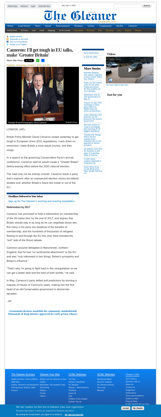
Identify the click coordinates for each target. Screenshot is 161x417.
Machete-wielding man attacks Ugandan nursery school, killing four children (93, 76)
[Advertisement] (42, 339)
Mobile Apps (12, 6)
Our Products (131, 379)
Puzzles (138, 30)
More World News (91, 53)
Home (10, 25)
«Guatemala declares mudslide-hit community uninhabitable (43, 311)
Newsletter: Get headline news (52, 385)
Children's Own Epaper (78, 399)
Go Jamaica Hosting (105, 385)
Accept (126, 408)
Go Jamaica (73, 385)
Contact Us (130, 387)
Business (78, 25)
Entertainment (63, 25)
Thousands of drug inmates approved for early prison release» (43, 314)
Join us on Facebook (18, 42)
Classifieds (78, 30)
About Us (129, 384)
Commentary (105, 25)
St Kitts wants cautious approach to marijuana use (92, 161)
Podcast (128, 30)
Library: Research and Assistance (25, 385)
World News (12, 30)
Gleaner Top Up (75, 402)
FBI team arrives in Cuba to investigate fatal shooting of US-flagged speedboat (92, 128)
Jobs (119, 30)
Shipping (51, 30)
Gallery (43, 390)
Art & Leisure (64, 30)
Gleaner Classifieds (77, 382)
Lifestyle (132, 25)
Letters (91, 25)
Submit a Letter (132, 398)
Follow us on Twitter (18, 44)
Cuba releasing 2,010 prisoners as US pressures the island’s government (93, 118)
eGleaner (24, 6)
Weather (100, 390)
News (37, 25)
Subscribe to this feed (19, 39)
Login (33, 6)
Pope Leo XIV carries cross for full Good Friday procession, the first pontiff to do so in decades (93, 87)
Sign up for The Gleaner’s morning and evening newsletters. (41, 201)
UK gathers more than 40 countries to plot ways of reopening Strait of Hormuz (93, 152)
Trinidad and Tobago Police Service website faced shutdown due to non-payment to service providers (93, 140)
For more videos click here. (117, 85)
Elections (90, 30)
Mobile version (16, 36)
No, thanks (138, 408)
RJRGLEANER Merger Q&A (137, 404)
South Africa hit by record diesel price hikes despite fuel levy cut (93, 170)
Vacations (110, 30)
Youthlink (72, 390)
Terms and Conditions (135, 396)
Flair (100, 30)
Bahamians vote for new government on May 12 (92, 97)
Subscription (131, 393)
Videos (43, 396)
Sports (48, 25)
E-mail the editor (90, 57)
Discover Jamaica (104, 382)
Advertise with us (133, 382)
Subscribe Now (44, 6)
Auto (34, 30)
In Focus (24, 30)
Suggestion (130, 390)
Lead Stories (24, 25)
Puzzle (42, 393)
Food (42, 30)
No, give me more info (74, 415)
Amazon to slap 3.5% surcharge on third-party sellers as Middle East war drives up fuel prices (93, 107)
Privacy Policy (131, 401)
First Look (101, 387)
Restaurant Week (104, 379)
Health (120, 25)
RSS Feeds (44, 387)
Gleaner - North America (79, 387)
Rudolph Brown (71, 122)
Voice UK (72, 393)
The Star (72, 379)
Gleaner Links (132, 374)
